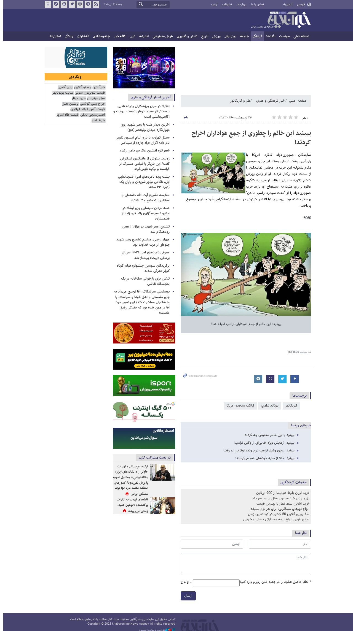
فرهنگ (256, 36)
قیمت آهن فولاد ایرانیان (86, 109)
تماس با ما (256, 4)
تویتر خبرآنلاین (70, 4)
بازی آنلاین (63, 87)
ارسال (187, 595)
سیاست (283, 36)
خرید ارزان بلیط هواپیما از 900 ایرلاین (281, 493)
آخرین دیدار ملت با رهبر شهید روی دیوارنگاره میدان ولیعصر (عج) (143, 127)
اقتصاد (269, 36)
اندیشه (142, 36)
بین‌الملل (229, 36)
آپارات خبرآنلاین (62, 4)
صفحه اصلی (300, 36)
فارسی (299, 4)
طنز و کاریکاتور (239, 101)
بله (54, 4)
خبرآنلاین (279, 20)
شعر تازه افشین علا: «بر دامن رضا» (143, 150)
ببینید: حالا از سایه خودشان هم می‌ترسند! (263, 458)
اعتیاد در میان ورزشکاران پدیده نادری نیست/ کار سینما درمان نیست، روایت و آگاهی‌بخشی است (140, 112)
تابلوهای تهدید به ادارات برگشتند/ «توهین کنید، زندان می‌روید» (131, 505)
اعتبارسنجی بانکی (91, 115)
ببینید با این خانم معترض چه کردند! (267, 435)
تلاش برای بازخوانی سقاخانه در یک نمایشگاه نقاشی (144, 281)
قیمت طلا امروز (66, 115)
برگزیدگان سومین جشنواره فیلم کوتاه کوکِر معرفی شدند (141, 268)
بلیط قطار (96, 120)
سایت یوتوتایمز (61, 93)
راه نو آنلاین (81, 87)
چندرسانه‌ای (100, 36)
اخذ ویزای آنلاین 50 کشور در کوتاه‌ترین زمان (277, 514)
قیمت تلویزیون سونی (88, 93)
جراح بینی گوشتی (91, 104)
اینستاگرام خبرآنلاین (78, 4)
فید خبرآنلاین (94, 4)
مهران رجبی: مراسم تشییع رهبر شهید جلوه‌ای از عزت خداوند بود (141, 242)
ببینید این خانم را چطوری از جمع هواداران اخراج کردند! (250, 138)
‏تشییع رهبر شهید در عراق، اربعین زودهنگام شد (144, 229)
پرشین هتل (68, 104)
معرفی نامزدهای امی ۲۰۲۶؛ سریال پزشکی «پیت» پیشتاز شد (144, 255)
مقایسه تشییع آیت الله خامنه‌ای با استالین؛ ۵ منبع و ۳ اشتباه (144, 198)
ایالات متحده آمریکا (239, 405)
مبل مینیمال (94, 98)
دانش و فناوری (185, 36)
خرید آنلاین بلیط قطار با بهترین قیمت (281, 504)
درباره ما (240, 4)
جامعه (243, 36)
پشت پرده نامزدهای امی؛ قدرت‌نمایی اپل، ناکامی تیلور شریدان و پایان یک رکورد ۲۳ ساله (142, 182)
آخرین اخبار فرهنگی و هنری (149, 97)
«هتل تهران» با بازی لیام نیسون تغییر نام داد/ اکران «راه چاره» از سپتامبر (141, 140)
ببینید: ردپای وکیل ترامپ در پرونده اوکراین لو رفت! (257, 450)
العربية (286, 4)
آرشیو (213, 4)
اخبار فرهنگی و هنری (269, 101)
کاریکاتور (290, 405)
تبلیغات (225, 4)
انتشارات (82, 36)
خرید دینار (77, 98)
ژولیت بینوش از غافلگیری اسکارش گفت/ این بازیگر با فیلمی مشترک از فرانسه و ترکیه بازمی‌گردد (143, 164)
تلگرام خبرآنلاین (86, 4)
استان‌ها (54, 36)
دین (131, 36)
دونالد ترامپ (268, 405)
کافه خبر (118, 36)
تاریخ (203, 36)
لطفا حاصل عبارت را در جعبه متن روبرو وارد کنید (274, 582)
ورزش (215, 36)
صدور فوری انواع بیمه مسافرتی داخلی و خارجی (275, 519)
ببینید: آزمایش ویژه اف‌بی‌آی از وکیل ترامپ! (262, 443)
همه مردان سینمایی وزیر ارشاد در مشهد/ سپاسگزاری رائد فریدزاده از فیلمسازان (144, 213)
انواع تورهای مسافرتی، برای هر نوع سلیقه (278, 509)
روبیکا (46, 4)
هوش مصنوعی (161, 36)
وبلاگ (67, 36)
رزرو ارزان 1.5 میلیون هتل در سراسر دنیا (279, 498)
